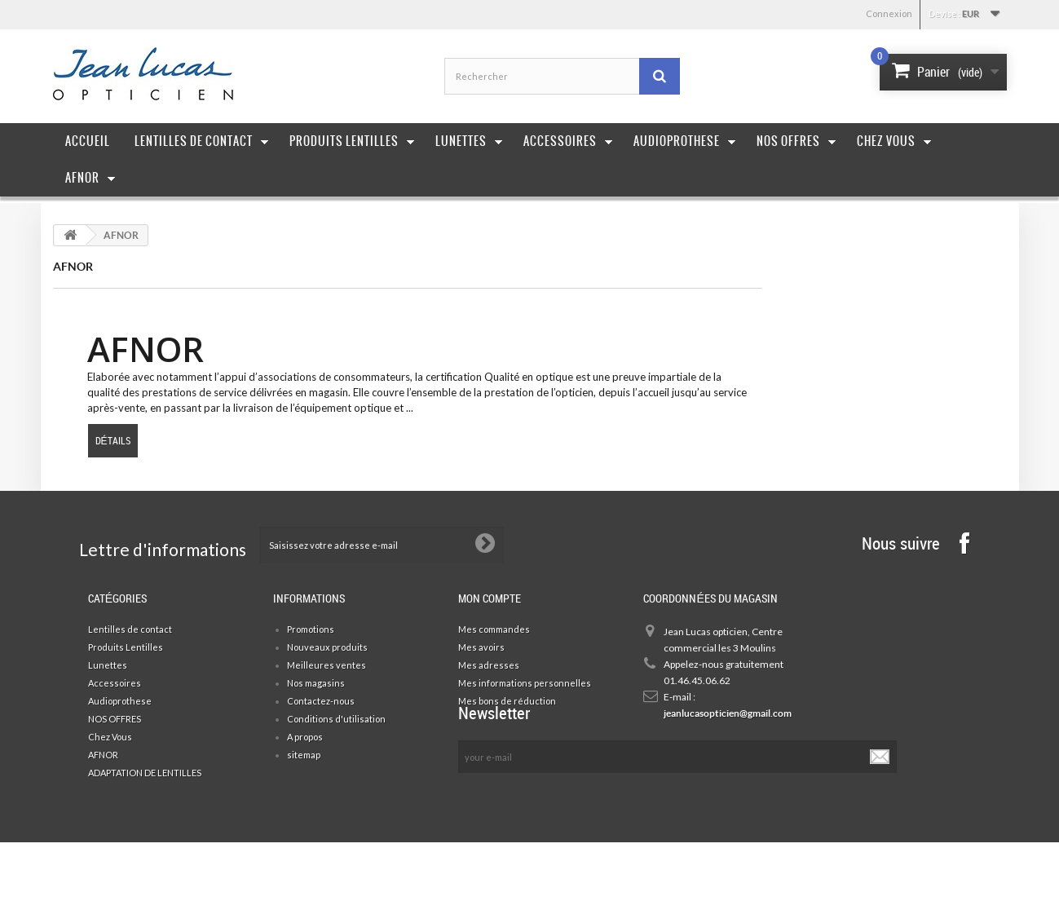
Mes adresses (488, 665)
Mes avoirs (481, 647)
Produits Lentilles (352, 141)
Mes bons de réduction (507, 701)
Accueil (87, 141)
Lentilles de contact (202, 141)
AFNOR (90, 178)
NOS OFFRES (114, 718)
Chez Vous (894, 141)
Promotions (310, 629)
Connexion (889, 13)
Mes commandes (494, 629)
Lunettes (469, 141)
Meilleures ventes (326, 665)
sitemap (303, 754)
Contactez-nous (321, 701)
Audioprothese (684, 141)
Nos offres (796, 141)
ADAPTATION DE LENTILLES (144, 772)
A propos (305, 736)
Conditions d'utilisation (336, 718)
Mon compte (489, 598)
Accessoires (568, 141)
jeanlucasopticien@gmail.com (724, 713)
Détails (112, 440)
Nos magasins (316, 683)
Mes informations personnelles (524, 683)
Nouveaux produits (327, 647)
